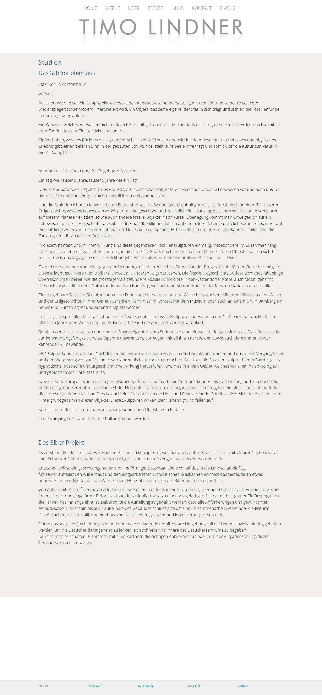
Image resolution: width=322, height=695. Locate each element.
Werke (112, 8)
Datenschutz (145, 686)
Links (177, 8)
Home (90, 8)
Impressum (95, 686)
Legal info (194, 686)
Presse (155, 8)
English (229, 8)
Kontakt (202, 8)
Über (134, 8)
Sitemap (243, 686)
